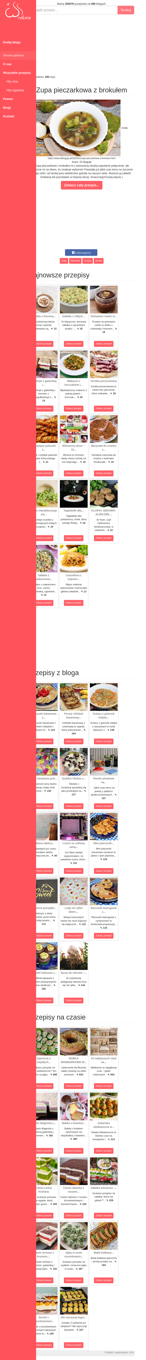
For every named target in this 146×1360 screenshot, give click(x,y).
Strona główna (13, 55)
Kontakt (8, 116)
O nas (7, 64)
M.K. (141, 1352)
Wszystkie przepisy (17, 72)
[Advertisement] (91, 44)
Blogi (7, 107)
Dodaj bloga (12, 42)
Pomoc (8, 99)
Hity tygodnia (13, 90)
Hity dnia (10, 81)
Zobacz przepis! (53, 343)
